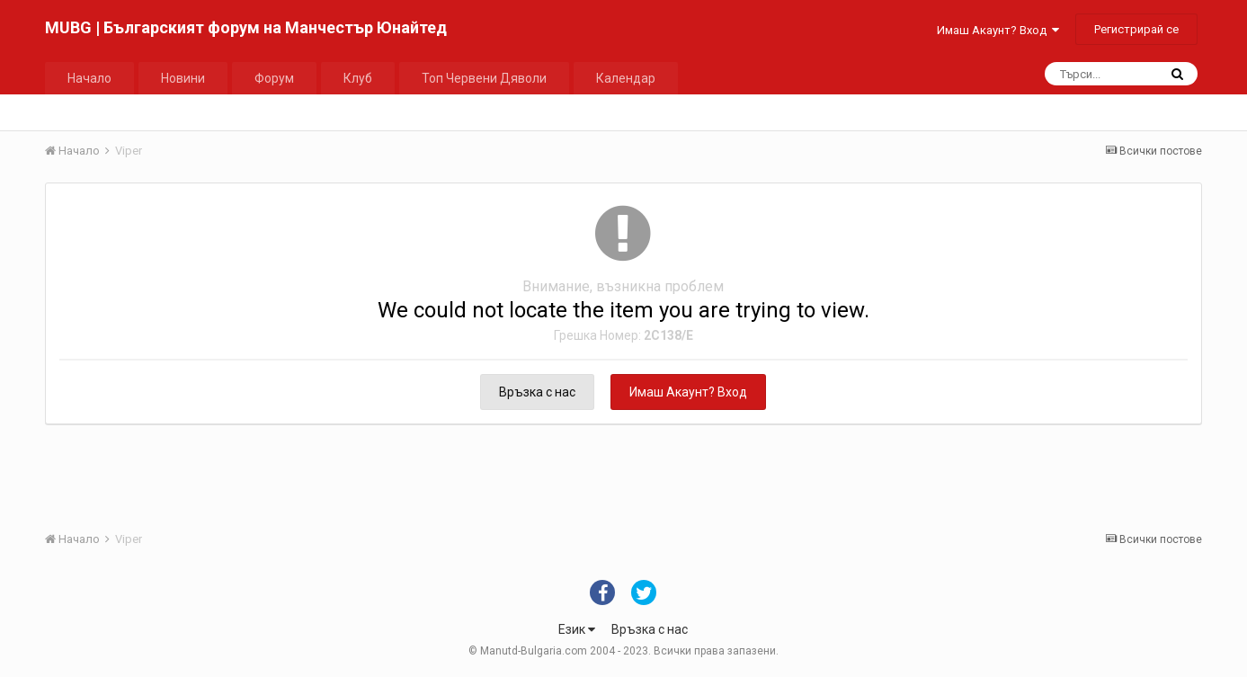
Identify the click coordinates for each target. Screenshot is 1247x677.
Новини (183, 78)
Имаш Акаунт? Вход (998, 30)
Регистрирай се (1136, 29)
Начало (89, 78)
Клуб (357, 78)
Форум (274, 78)
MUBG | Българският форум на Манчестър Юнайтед (246, 27)
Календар (625, 78)
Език (576, 629)
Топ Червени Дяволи (484, 78)
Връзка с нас (537, 392)
